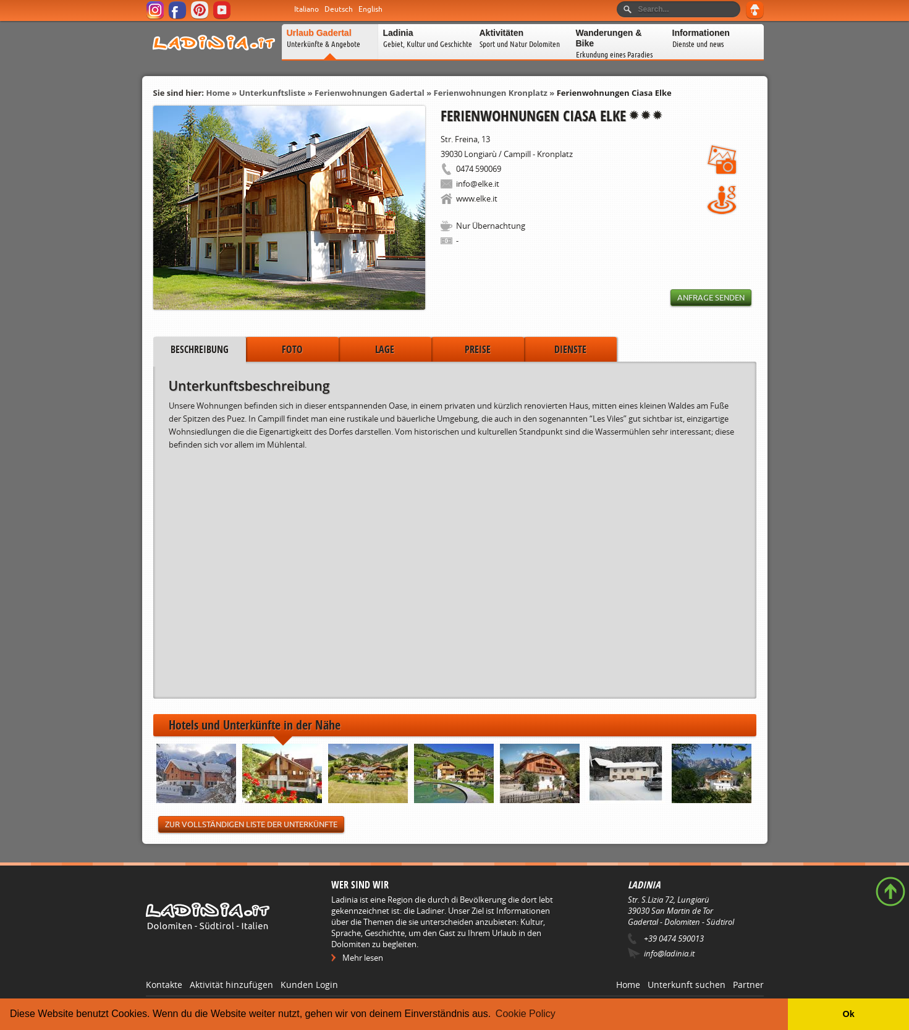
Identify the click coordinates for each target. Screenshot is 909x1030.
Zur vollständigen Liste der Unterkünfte (251, 824)
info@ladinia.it (669, 953)
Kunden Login (309, 984)
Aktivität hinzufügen (231, 984)
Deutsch (338, 9)
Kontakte (164, 984)
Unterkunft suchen (686, 984)
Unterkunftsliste (272, 92)
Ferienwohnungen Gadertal (370, 92)
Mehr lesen (362, 957)
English (370, 9)
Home (217, 92)
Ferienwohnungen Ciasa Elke (614, 92)
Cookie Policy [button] (526, 1013)
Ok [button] (848, 1014)
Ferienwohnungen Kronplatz (491, 92)
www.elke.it (476, 198)
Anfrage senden (711, 297)
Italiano (306, 9)
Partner (748, 984)
